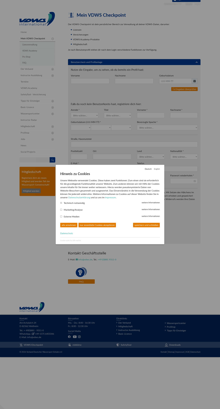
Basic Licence (27, 158)
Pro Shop (26, 108)
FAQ (81, 333)
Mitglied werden (31, 242)
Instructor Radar (29, 171)
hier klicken (99, 277)
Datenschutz (195, 404)
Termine (24, 133)
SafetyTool (123, 396)
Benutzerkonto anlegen (85, 286)
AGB (187, 404)
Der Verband (27, 120)
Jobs (23, 190)
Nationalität (177, 203)
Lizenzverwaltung (29, 96)
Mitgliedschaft (28, 178)
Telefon (140, 215)
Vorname (75, 127)
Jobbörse (75, 396)
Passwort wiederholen (182, 227)
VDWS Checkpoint (31, 396)
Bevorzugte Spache (147, 173)
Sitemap (171, 404)
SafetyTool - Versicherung (33, 146)
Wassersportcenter (30, 165)
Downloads (173, 396)
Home (24, 83)
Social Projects (28, 203)
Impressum (180, 404)
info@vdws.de (84, 311)
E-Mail (75, 215)
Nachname (120, 127)
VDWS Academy (29, 102)
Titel (106, 161)
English (197, 4)
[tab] (134, 114)
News (23, 197)
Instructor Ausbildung (31, 127)
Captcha (76, 261)
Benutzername (79, 227)
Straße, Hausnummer (81, 190)
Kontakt (163, 404)
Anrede (75, 161)
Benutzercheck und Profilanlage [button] (134, 113)
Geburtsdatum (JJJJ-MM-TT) (86, 173)
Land (139, 203)
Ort (94, 203)
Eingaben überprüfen (184, 140)
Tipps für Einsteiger (30, 152)
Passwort (142, 227)
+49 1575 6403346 (43, 385)
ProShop (25, 184)
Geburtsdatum (166, 127)
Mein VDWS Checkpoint (33, 90)
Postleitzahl (76, 203)
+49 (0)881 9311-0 (107, 311)
